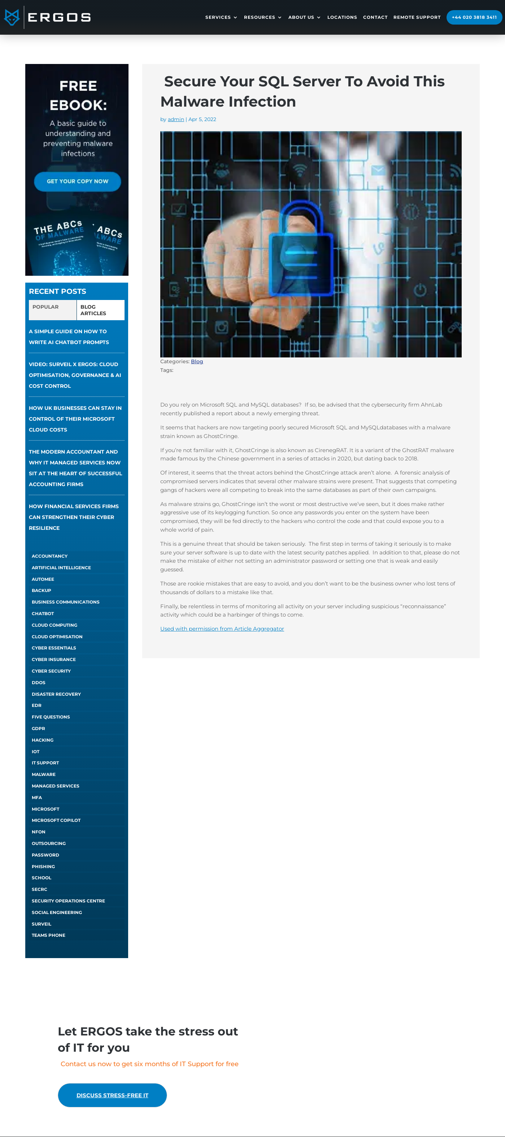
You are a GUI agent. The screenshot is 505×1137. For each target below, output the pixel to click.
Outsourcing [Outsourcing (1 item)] (49, 843)
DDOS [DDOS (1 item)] (38, 682)
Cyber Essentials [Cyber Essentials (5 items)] (54, 648)
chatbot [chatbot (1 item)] (43, 613)
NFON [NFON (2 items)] (38, 831)
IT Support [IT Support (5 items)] (45, 762)
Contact (375, 17)
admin (176, 119)
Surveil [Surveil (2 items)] (41, 924)
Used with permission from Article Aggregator (222, 628)
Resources (259, 17)
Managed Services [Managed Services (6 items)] (55, 786)
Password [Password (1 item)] (45, 855)
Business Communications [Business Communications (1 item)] (66, 602)
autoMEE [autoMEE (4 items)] (43, 579)
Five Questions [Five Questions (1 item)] (51, 717)
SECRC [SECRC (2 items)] (39, 889)
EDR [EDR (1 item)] (37, 705)
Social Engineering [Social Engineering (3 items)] (57, 912)
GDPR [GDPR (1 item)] (38, 728)
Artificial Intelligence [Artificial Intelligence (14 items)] (61, 567)
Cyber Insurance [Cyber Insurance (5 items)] (54, 659)
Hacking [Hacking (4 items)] (42, 740)
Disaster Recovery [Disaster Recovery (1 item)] (56, 694)
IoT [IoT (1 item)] (35, 751)
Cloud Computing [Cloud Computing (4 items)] (54, 625)
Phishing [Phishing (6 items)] (43, 866)
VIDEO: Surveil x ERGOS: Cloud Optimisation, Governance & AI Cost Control (75, 375)
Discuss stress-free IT (118, 1095)
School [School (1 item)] (41, 877)
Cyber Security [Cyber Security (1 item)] (51, 671)
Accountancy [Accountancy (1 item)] (50, 556)
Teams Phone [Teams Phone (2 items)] (48, 935)
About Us (301, 17)
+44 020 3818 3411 (474, 17)
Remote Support (417, 17)
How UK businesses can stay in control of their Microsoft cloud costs (75, 419)
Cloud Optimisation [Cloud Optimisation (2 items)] (57, 636)
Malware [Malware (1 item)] (44, 774)
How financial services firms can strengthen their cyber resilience (74, 517)
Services (218, 17)
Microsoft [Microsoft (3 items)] (45, 809)
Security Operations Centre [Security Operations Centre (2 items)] (68, 901)
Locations (342, 17)
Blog (197, 361)
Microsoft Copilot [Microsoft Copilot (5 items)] (56, 820)
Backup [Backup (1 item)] (41, 590)
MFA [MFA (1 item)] (37, 797)
